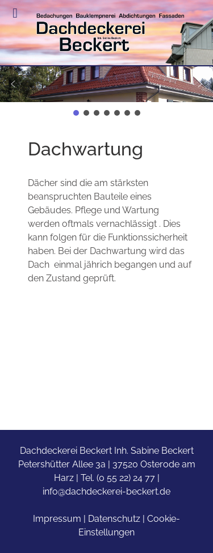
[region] (106, 92)
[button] (106, 84)
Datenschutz (114, 518)
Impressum (57, 518)
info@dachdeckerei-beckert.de (106, 491)
